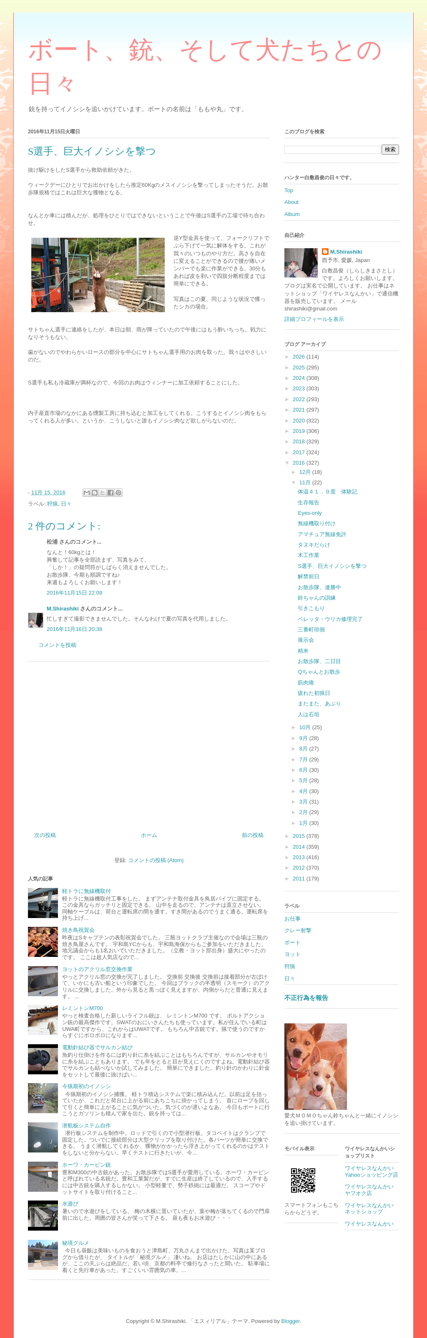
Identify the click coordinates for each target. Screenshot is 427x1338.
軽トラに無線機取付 (86, 891)
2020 (299, 420)
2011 (299, 878)
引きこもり (311, 608)
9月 (304, 738)
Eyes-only (310, 513)
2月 (304, 812)
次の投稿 (45, 835)
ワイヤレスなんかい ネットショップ (372, 1208)
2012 (299, 868)
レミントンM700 (82, 1008)
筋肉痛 (306, 682)
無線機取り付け (317, 523)
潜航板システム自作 (86, 1125)
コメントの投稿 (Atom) (156, 860)
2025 (299, 367)
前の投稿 (253, 835)
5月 (304, 780)
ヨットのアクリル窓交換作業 (97, 969)
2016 (299, 463)
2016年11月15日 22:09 (74, 593)
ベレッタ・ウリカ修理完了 (330, 619)
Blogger (290, 1321)
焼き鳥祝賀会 (78, 930)
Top (288, 190)
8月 (304, 748)
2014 (299, 847)
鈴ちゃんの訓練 (317, 598)
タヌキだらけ (314, 545)
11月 (305, 482)
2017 (299, 452)
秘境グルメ (75, 1243)
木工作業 (308, 555)
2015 (299, 836)
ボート (292, 942)
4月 (304, 791)
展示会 (306, 640)
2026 (299, 357)
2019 (299, 431)
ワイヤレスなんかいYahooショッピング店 (371, 1171)
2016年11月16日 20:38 (74, 629)
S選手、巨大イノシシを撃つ (332, 566)
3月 (304, 802)
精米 (303, 651)
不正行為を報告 (306, 997)
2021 (299, 410)
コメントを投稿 (57, 645)
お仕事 (292, 919)
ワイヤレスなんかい (369, 1224)
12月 (305, 472)
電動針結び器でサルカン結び (97, 1047)
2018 (299, 441)
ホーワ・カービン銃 (86, 1165)
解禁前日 (308, 576)
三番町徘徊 (311, 629)
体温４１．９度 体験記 (327, 491)
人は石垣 (308, 714)
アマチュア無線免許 (322, 534)
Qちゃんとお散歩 (319, 672)
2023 (299, 388)
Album (292, 214)
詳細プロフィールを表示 (314, 319)
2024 (299, 378)
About (291, 202)
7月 (304, 759)
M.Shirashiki (63, 608)
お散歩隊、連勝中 (319, 587)
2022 (299, 399)
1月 (304, 823)
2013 (299, 857)
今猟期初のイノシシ (86, 1086)
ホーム (149, 835)
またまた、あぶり (319, 703)
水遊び (70, 1204)
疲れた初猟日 (314, 693)
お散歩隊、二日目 (319, 661)
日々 (66, 504)
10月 (305, 727)
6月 (304, 770)
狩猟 (52, 504)
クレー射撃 (297, 930)
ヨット (292, 954)
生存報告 (308, 502)
